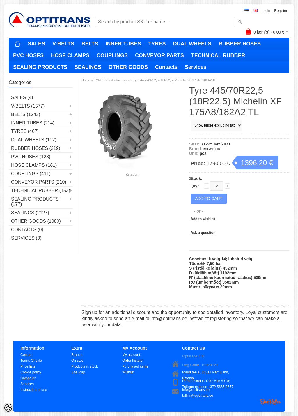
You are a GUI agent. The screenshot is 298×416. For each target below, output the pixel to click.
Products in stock (84, 366)
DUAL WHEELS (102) (33, 139)
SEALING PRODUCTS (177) (35, 201)
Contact (26, 355)
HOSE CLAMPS (70, 55)
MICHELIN (211, 149)
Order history (132, 361)
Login (266, 11)
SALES (36, 44)
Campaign (28, 378)
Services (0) (26, 238)
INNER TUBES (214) (32, 122)
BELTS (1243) (25, 114)
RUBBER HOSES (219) (35, 148)
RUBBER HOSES (240, 44)
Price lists (27, 366)
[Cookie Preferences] (8, 408)
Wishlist (128, 372)
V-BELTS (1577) (28, 105)
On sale (77, 361)
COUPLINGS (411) (31, 173)
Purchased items (135, 366)
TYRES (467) (25, 131)
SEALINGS (87, 67)
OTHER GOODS (128, 67)
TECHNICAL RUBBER (218, 55)
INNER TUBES (123, 44)
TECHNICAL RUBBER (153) (40, 190)
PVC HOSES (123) (30, 156)
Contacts (166, 67)
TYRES (157, 44)
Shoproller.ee (270, 401)
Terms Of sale (31, 361)
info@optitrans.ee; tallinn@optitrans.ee (197, 390)
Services (195, 67)
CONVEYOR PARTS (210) (38, 182)
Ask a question (203, 233)
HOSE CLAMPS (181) (34, 165)
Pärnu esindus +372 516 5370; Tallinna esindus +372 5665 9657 (207, 381)
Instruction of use (33, 390)
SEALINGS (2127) (30, 212)
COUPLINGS (112, 55)
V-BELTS (63, 44)
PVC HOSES (28, 55)
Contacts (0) (27, 229)
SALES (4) (22, 97)
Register (280, 11)
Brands (76, 355)
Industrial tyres (119, 80)
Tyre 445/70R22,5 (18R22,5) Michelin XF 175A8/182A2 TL (174, 80)
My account (131, 355)
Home (85, 80)
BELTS (89, 44)
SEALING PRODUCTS (40, 67)
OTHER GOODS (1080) (36, 221)
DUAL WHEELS (192, 44)
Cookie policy (30, 372)
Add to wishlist (203, 219)
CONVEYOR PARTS (159, 55)
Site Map (78, 372)
